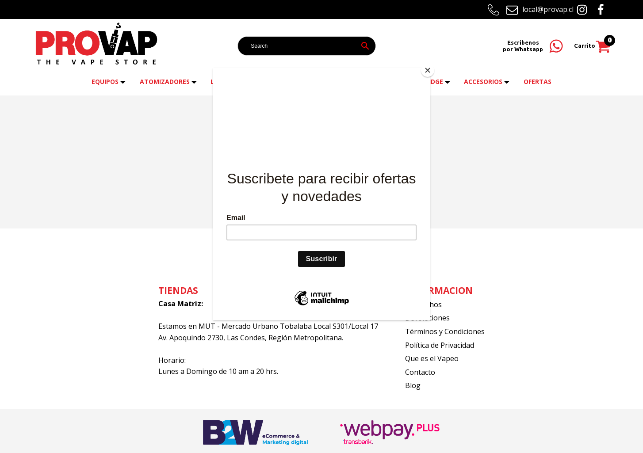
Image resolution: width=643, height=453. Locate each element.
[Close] (427, 70)
